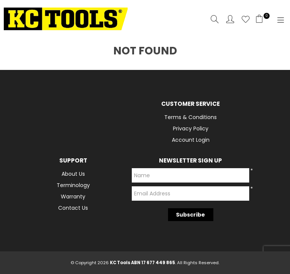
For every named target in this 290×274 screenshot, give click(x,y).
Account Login (191, 140)
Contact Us (73, 208)
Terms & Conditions (190, 117)
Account (230, 19)
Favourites (246, 19)
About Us (73, 174)
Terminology (73, 185)
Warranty (73, 196)
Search (215, 19)
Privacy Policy (190, 128)
